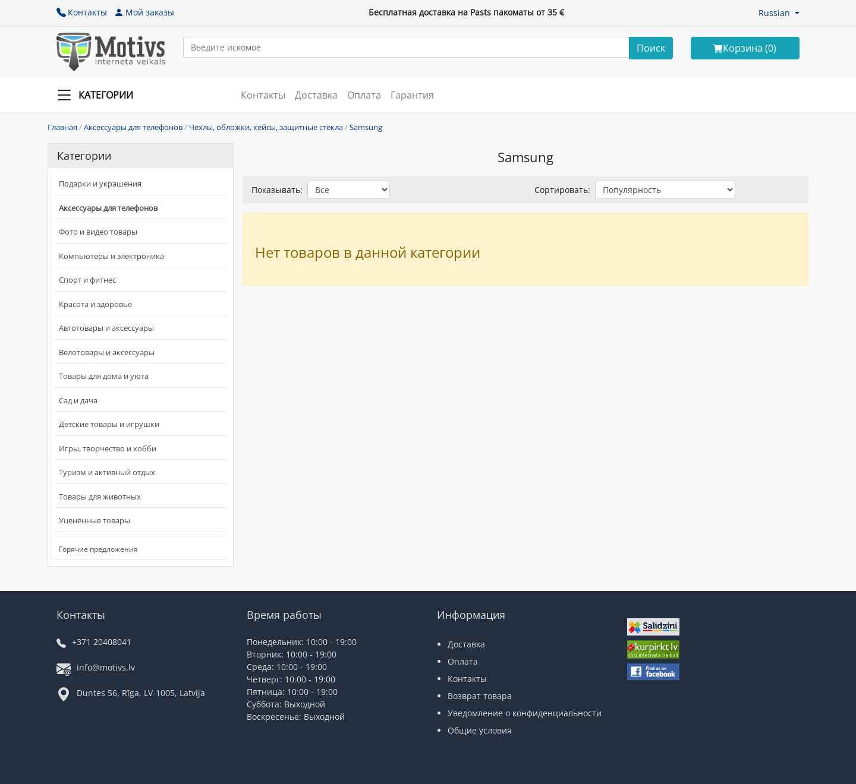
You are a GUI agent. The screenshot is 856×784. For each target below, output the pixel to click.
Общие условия (480, 730)
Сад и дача (78, 400)
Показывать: (277, 189)
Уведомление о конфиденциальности (525, 713)
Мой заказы (144, 12)
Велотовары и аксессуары (107, 352)
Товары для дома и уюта (104, 376)
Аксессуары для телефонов (133, 127)
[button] (779, 12)
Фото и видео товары (98, 231)
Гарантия (412, 95)
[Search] (651, 48)
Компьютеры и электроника (111, 256)
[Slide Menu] (98, 95)
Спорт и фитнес (87, 279)
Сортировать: (562, 189)
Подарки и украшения (100, 183)
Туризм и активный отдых (107, 472)
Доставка (316, 95)
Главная (62, 127)
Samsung (366, 127)
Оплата (364, 95)
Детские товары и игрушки (109, 424)
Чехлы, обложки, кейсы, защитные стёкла (266, 127)
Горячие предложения (98, 549)
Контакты (81, 12)
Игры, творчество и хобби (107, 448)
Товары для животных (100, 496)
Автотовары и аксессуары (106, 328)
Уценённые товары (94, 520)
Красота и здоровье (95, 304)
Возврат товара (480, 695)
